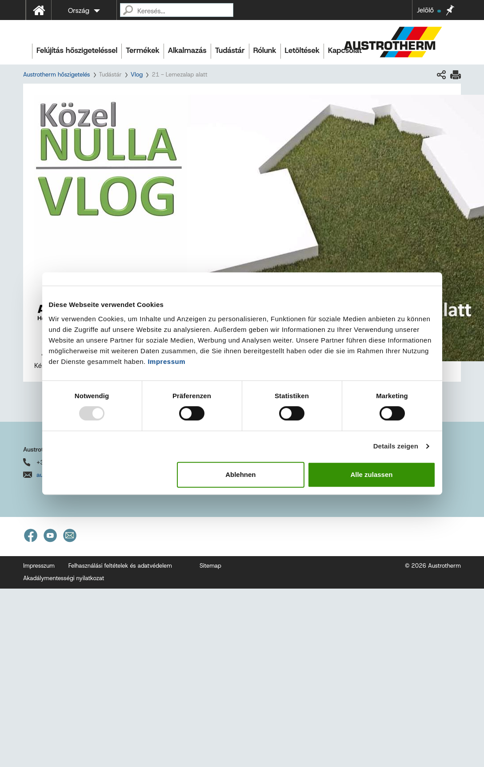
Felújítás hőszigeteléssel (76, 50)
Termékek (143, 50)
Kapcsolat (345, 50)
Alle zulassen (371, 474)
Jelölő (429, 10)
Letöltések (302, 50)
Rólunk (264, 50)
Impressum (166, 361)
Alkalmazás (187, 50)
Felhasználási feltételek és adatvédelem (120, 565)
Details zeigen (395, 446)
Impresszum (39, 565)
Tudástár (230, 50)
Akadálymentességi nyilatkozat (63, 578)
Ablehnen (240, 474)
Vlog (137, 74)
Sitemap (210, 565)
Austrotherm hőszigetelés (56, 74)
